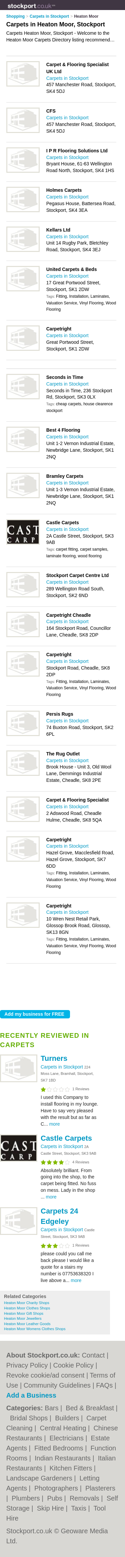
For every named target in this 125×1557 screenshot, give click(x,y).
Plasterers (100, 1488)
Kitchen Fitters (71, 1468)
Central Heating (64, 1428)
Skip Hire (51, 1508)
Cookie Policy (73, 1365)
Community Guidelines (57, 1385)
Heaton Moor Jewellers (23, 1318)
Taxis (79, 1508)
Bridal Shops (30, 1418)
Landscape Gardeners (40, 1478)
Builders (68, 1418)
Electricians (67, 1438)
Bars (52, 1408)
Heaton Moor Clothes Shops (27, 1308)
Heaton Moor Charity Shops (26, 1303)
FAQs (104, 1385)
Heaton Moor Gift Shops (23, 1313)
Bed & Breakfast (91, 1408)
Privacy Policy (27, 1365)
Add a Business (31, 1395)
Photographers (57, 1488)
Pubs (55, 1498)
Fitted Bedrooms (59, 1448)
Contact (93, 1355)
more (54, 1124)
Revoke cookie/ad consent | (48, 1375)
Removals (85, 1498)
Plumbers (27, 1498)
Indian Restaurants (63, 1458)
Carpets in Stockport (62, 1067)
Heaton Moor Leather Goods (27, 1324)
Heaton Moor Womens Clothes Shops (34, 1329)
